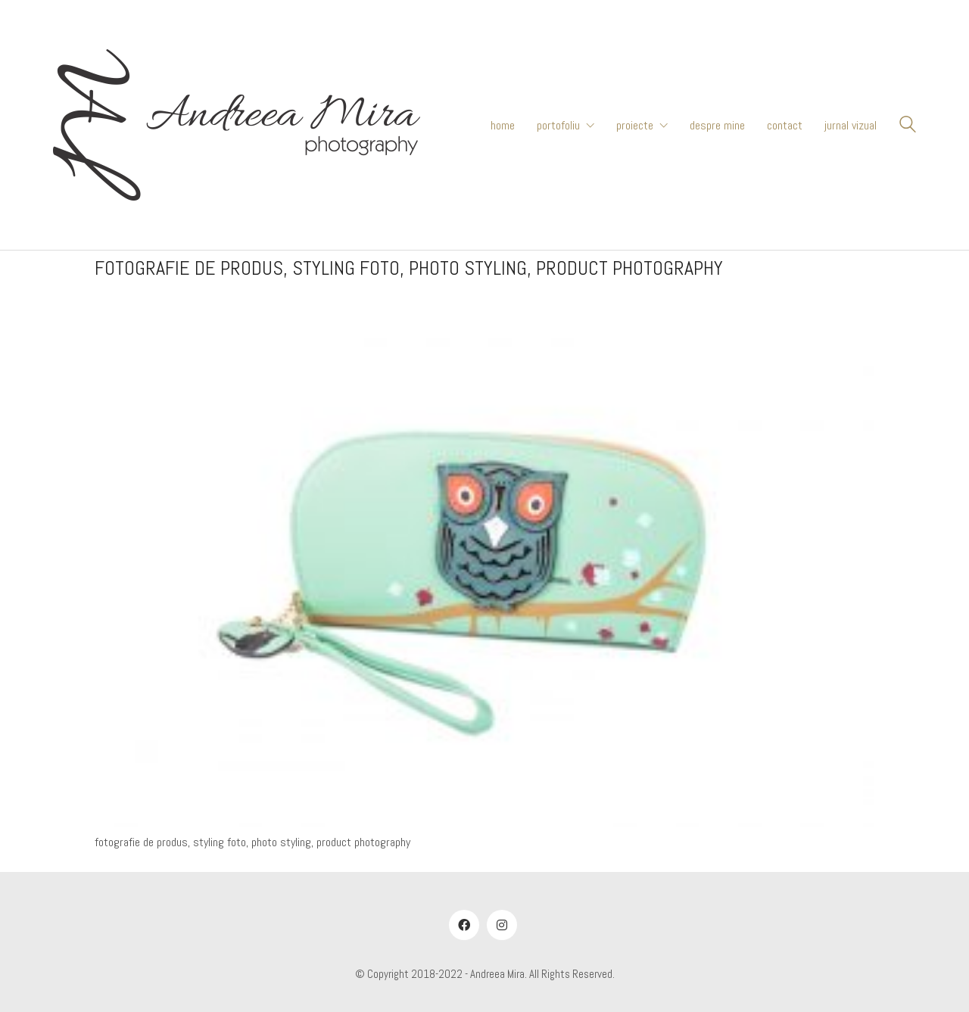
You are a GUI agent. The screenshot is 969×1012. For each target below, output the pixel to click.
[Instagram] (502, 925)
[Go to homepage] (236, 125)
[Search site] (907, 126)
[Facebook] (464, 925)
